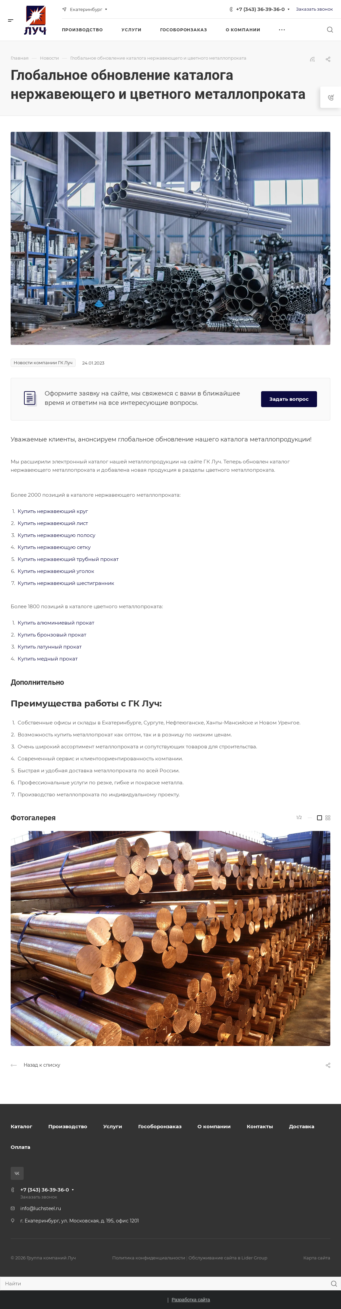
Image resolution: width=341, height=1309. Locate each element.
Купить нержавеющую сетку (54, 547)
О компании (214, 1126)
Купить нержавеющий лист (53, 523)
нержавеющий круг (62, 511)
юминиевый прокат (68, 623)
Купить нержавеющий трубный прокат (68, 559)
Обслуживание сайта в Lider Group (227, 1257)
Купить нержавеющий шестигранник (66, 583)
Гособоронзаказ (159, 1126)
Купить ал (30, 623)
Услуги (112, 1126)
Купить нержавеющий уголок (56, 571)
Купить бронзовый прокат (52, 635)
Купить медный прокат (48, 658)
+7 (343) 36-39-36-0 (260, 9)
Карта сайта (316, 1257)
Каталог (21, 1126)
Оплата (20, 1147)
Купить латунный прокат (50, 647)
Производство (67, 1126)
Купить (27, 511)
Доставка (301, 1126)
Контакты (260, 1126)
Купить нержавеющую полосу (56, 535)
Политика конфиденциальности (148, 1257)
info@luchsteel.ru (40, 1208)
